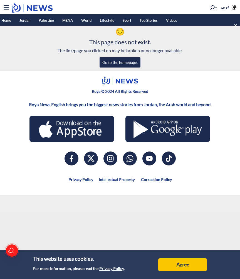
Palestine (46, 20)
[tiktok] (169, 158)
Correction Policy (156, 179)
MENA (67, 20)
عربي (225, 7)
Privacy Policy (111, 268)
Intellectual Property (117, 179)
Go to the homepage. (120, 62)
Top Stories (149, 20)
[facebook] (71, 158)
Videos (171, 20)
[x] (91, 158)
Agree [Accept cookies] (182, 264)
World (86, 20)
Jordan (24, 20)
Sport (127, 20)
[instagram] (110, 158)
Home (6, 20)
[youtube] (149, 158)
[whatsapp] (130, 158)
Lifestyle (107, 20)
